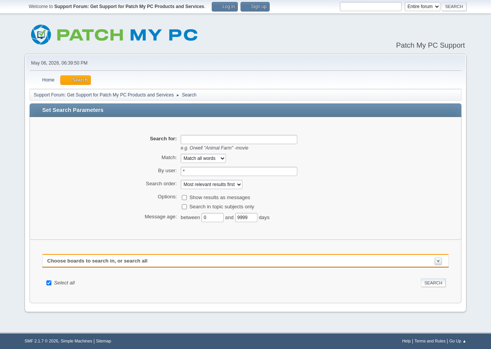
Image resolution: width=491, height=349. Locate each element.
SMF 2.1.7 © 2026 (41, 341)
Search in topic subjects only (221, 206)
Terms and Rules (430, 341)
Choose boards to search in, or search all (97, 261)
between (191, 217)
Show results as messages (219, 197)
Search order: (161, 183)
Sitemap (103, 341)
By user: (167, 170)
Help (406, 341)
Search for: (163, 138)
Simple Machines (76, 341)
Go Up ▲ (457, 341)
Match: (169, 157)
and (230, 217)
